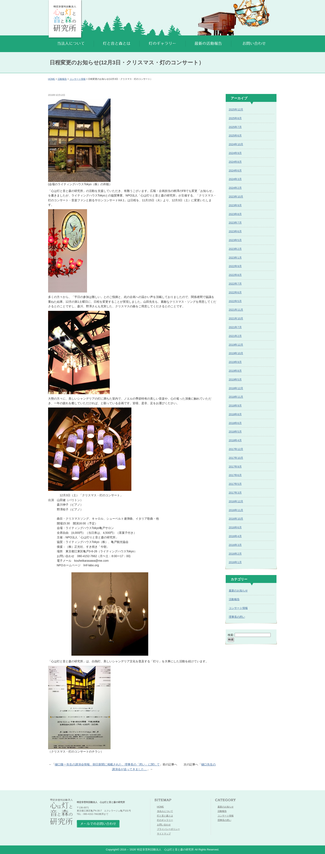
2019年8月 (235, 370)
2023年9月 (235, 205)
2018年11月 (236, 396)
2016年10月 (236, 518)
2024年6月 (235, 170)
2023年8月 (235, 214)
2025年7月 (235, 127)
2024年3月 (235, 179)
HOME (51, 79)
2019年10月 (236, 353)
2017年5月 (235, 483)
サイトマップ (164, 833)
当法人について (165, 811)
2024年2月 (235, 187)
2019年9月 (235, 362)
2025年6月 (235, 135)
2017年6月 (235, 475)
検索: (231, 634)
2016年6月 (235, 527)
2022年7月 (235, 283)
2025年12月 (236, 109)
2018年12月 (236, 388)
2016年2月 (235, 553)
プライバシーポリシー (168, 829)
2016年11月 (236, 510)
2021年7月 (235, 327)
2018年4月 (235, 440)
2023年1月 (235, 257)
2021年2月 (235, 336)
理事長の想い (237, 616)
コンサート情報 (78, 79)
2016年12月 (236, 501)
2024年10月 (236, 144)
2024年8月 (235, 161)
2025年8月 (235, 118)
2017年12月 (236, 449)
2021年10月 (236, 318)
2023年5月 (235, 240)
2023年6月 (235, 231)
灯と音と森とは (165, 815)
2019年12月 (236, 344)
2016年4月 (235, 536)
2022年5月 (235, 301)
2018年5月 (235, 431)
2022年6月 (235, 292)
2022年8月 (235, 274)
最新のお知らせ (238, 590)
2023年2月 (235, 248)
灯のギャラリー (165, 820)
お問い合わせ (164, 824)
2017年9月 (235, 466)
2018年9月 (235, 405)
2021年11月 (236, 309)
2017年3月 (235, 492)
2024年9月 (235, 153)
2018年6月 (235, 423)
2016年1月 (235, 562)
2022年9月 (235, 266)
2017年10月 (236, 457)
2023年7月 (235, 222)
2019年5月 (235, 379)
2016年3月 (235, 544)
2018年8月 (235, 414)
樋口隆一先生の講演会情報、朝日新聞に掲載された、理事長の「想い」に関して (107, 764)
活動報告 (62, 79)
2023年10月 (236, 196)
